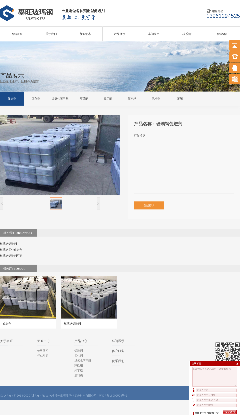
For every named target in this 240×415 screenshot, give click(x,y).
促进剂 (12, 98)
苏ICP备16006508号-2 (113, 376)
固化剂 (36, 98)
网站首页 (17, 32)
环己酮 (84, 98)
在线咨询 (149, 195)
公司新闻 (42, 331)
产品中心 (80, 322)
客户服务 (118, 332)
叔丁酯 (108, 98)
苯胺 (180, 98)
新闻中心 (43, 322)
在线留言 (222, 32)
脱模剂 (156, 98)
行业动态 (42, 336)
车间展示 (153, 32)
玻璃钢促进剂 (8, 234)
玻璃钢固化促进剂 (11, 240)
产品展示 (119, 32)
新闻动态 (85, 32)
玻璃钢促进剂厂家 (11, 246)
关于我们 (51, 32)
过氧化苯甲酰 (60, 98)
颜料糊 (132, 98)
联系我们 (188, 32)
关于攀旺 (6, 322)
